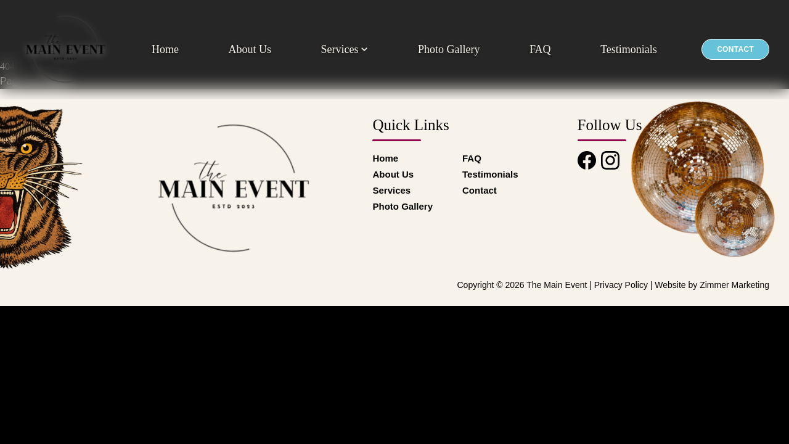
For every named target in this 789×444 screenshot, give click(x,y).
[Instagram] (610, 160)
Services (344, 49)
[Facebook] (587, 160)
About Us (249, 49)
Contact (735, 49)
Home (165, 49)
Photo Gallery (449, 49)
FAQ (540, 49)
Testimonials (628, 49)
